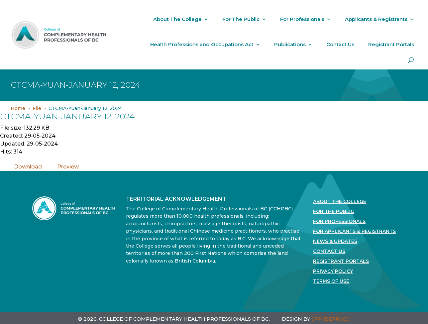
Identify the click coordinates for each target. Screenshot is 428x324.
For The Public (241, 19)
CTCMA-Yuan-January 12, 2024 (67, 116)
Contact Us (340, 44)
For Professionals (302, 19)
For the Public (333, 211)
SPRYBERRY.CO (331, 319)
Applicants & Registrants (376, 19)
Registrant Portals (391, 44)
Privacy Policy (333, 271)
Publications (290, 44)
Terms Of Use (331, 281)
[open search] (411, 60)
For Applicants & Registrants (354, 231)
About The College (177, 19)
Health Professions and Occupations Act (202, 44)
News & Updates (335, 241)
